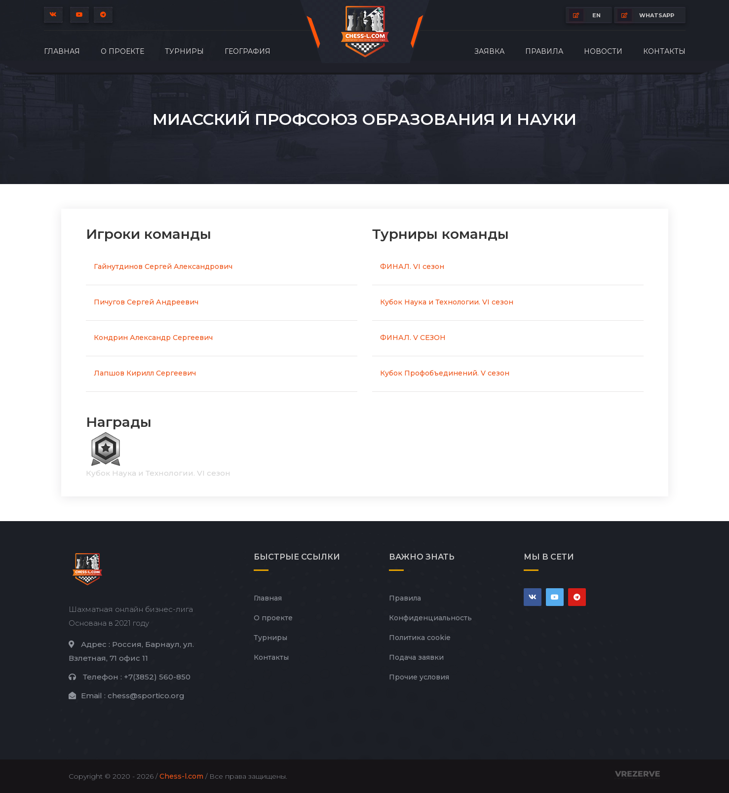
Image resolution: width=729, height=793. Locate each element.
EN (585, 15)
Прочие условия (419, 677)
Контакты (664, 51)
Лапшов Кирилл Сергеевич (145, 373)
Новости (603, 51)
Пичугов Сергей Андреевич (146, 302)
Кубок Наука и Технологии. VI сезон (446, 302)
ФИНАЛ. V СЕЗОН (413, 337)
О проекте (122, 51)
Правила (544, 51)
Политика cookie (420, 637)
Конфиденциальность (430, 617)
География (247, 51)
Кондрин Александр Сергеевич (153, 337)
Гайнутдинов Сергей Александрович (163, 266)
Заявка (489, 51)
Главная (62, 51)
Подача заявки (416, 657)
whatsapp (645, 15)
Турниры (184, 51)
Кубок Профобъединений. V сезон (444, 373)
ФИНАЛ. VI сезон (412, 266)
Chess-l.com (181, 776)
